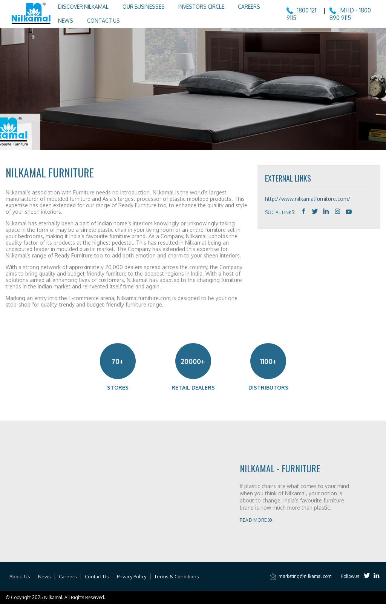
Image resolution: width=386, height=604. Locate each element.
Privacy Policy (131, 576)
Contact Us (98, 20)
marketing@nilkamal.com (299, 576)
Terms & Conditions (176, 576)
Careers (243, 6)
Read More (256, 520)
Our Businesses (138, 6)
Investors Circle (196, 6)
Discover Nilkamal (79, 6)
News (61, 20)
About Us (19, 576)
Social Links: (280, 212)
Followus (350, 576)
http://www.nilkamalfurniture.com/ (308, 199)
